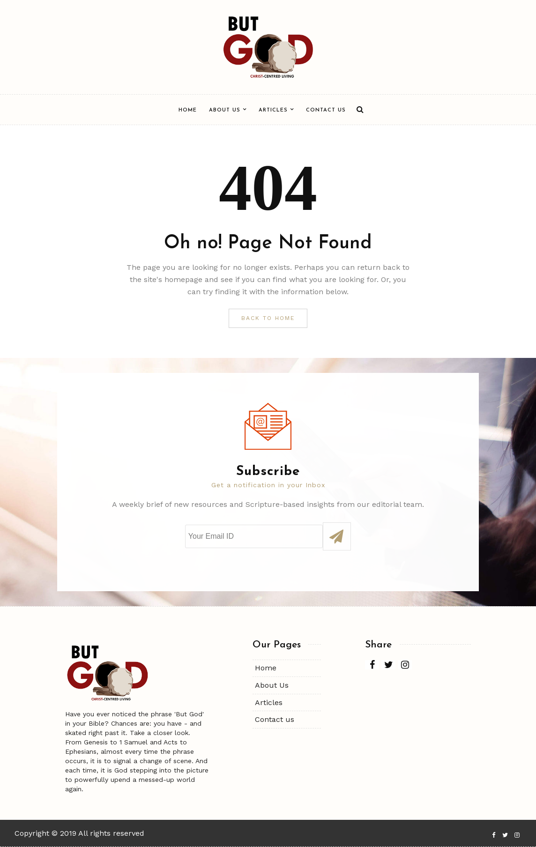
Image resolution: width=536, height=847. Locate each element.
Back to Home (268, 318)
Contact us (326, 110)
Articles (273, 110)
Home (188, 110)
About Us (224, 110)
